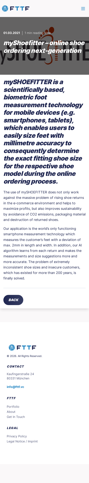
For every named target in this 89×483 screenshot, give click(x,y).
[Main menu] (83, 8)
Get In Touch (16, 417)
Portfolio (13, 406)
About (11, 412)
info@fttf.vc (15, 387)
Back (13, 300)
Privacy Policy (17, 436)
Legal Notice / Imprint (22, 441)
